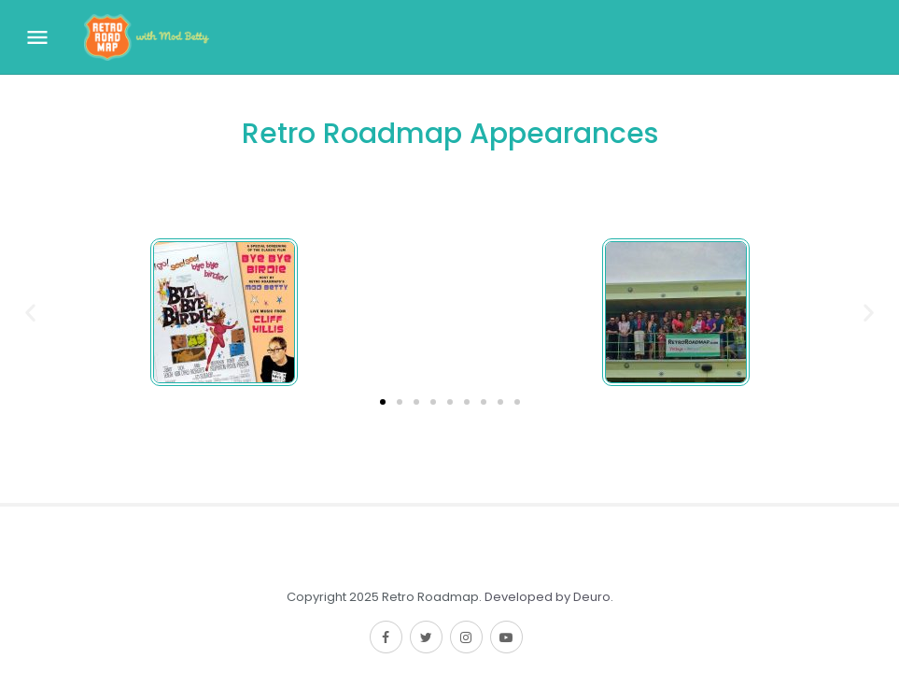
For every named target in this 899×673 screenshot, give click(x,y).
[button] (383, 402)
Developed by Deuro (548, 597)
